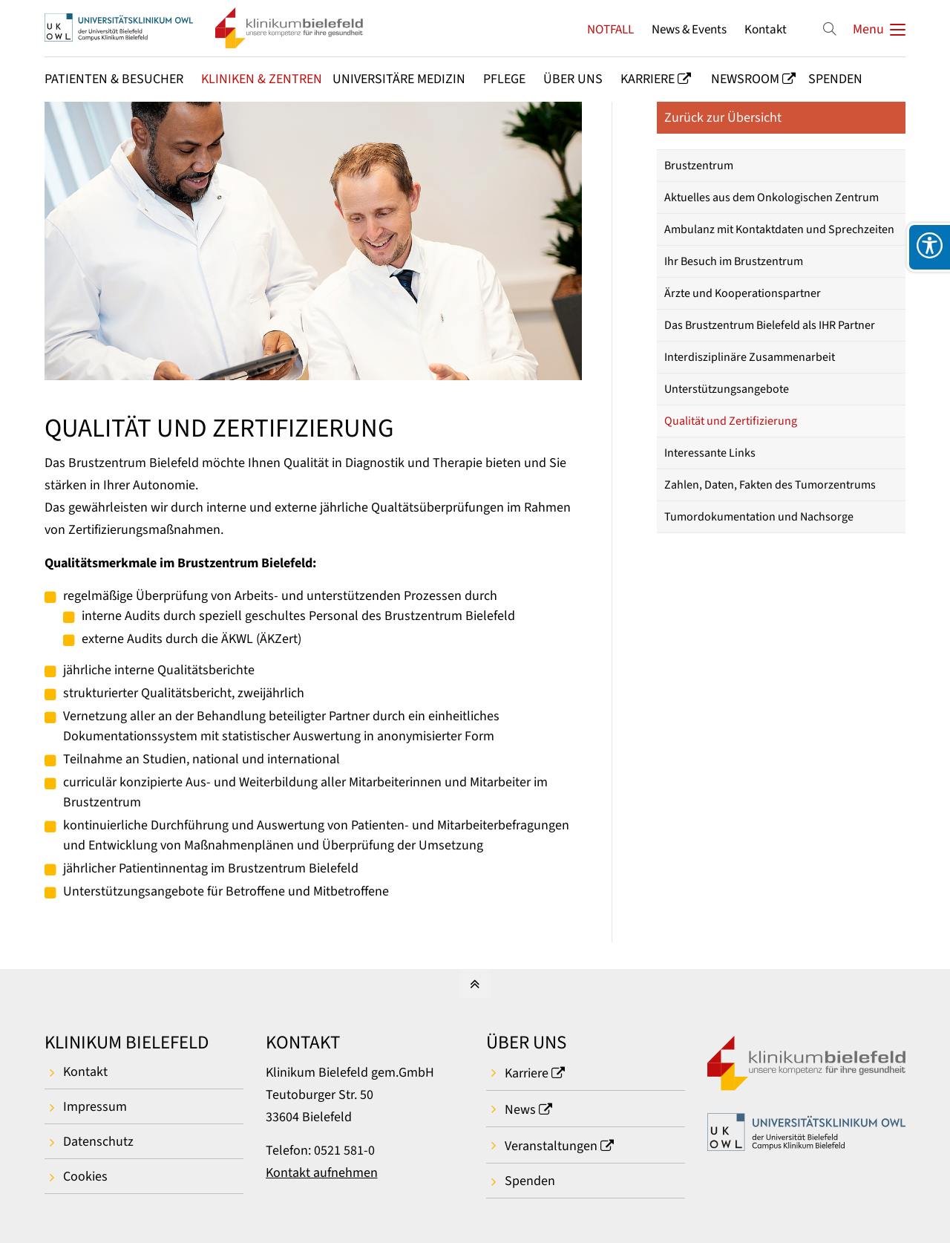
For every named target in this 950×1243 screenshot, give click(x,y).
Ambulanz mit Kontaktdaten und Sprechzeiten (779, 229)
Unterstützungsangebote (726, 389)
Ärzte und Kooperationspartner (742, 293)
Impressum (95, 1106)
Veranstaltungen (551, 1146)
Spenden (530, 1181)
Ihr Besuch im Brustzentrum (733, 261)
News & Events (689, 29)
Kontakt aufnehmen (322, 1173)
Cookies (85, 1176)
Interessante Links (710, 453)
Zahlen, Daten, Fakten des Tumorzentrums (770, 485)
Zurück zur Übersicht (723, 117)
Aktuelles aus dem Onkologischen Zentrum (771, 197)
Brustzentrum (698, 165)
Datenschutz (98, 1141)
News (520, 1109)
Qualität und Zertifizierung (730, 421)
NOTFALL (610, 29)
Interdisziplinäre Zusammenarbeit (749, 357)
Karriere (526, 1073)
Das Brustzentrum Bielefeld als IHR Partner (769, 325)
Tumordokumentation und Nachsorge (759, 517)
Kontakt (765, 29)
